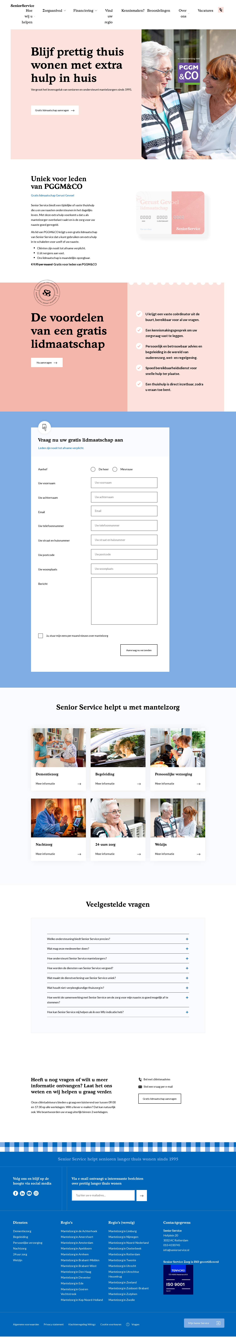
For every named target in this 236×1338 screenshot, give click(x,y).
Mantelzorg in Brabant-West (79, 1267)
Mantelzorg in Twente (122, 1261)
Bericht (43, 571)
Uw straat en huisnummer (54, 524)
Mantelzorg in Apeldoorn (76, 1250)
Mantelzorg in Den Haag (76, 1273)
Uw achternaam (48, 477)
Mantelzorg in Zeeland (122, 1283)
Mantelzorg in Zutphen (122, 1295)
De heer (104, 448)
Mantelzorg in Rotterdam (124, 1255)
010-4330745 (171, 1246)
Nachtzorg (19, 1250)
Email (41, 493)
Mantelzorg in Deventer (76, 1279)
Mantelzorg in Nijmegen (123, 1238)
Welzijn (17, 1261)
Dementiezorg (22, 1232)
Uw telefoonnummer (51, 508)
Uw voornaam (46, 462)
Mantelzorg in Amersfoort (77, 1238)
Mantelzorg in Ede (72, 1284)
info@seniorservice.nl (176, 1251)
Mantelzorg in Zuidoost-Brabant (128, 1289)
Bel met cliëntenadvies (158, 1080)
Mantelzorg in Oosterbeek (124, 1250)
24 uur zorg (20, 1255)
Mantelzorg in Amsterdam (77, 1244)
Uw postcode (46, 539)
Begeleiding (20, 1238)
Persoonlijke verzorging (27, 1244)
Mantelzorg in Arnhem (75, 1255)
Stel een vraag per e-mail (159, 1088)
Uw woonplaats (47, 555)
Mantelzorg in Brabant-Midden (80, 1261)
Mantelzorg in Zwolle (121, 1301)
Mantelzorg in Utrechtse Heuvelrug (123, 1275)
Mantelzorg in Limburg (122, 1232)
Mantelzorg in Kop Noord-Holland (82, 1301)
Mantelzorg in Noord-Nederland (128, 1244)
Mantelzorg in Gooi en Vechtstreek (74, 1293)
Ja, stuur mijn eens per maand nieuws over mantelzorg (79, 626)
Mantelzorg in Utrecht (122, 1267)
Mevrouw (126, 448)
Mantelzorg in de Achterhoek (79, 1232)
